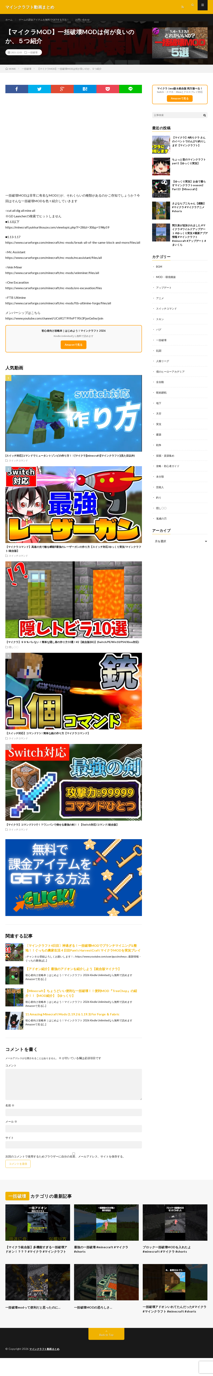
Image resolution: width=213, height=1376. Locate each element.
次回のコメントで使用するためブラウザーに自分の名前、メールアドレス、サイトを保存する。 (65, 1161)
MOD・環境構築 (166, 281)
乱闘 (159, 354)
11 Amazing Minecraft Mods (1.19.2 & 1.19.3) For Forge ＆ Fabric (72, 1019)
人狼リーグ (163, 364)
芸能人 (160, 489)
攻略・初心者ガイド (168, 468)
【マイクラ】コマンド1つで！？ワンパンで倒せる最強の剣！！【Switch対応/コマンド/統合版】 (62, 829)
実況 (159, 427)
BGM (159, 271)
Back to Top (106, 1353)
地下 (159, 406)
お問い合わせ (93, 20)
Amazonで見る (73, 349)
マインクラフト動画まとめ (45, 1367)
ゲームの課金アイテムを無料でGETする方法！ (49, 20)
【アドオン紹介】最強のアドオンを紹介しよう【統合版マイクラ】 (73, 973)
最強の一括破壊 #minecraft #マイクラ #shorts (105, 1255)
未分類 (160, 479)
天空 (159, 416)
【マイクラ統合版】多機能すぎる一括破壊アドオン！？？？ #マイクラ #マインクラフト (37, 1257)
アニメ (160, 302)
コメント (11, 1070)
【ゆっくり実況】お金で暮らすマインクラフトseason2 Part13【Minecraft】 (189, 190)
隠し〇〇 (13, 651)
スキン (160, 323)
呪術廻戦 (161, 396)
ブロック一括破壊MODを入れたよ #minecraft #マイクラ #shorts (171, 1255)
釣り (159, 499)
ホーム (9, 20)
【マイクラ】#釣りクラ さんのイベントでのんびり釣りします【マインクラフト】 (189, 146)
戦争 (159, 447)
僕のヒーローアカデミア (171, 375)
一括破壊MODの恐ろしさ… (97, 1318)
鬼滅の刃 (161, 520)
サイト (9, 1142)
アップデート (164, 292)
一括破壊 (33, 57)
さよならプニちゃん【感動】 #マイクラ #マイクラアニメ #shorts (190, 212)
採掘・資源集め (166, 458)
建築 (159, 437)
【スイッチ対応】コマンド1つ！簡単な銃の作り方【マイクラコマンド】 (47, 738)
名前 (9, 1110)
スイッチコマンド (18, 465)
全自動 (160, 385)
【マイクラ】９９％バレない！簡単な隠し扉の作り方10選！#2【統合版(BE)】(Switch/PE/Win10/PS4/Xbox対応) (72, 646)
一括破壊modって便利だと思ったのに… (35, 1321)
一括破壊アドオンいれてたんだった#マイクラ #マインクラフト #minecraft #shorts (174, 1323)
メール (11, 1126)
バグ (159, 333)
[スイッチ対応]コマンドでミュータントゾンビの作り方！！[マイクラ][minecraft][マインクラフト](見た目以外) (70, 460)
